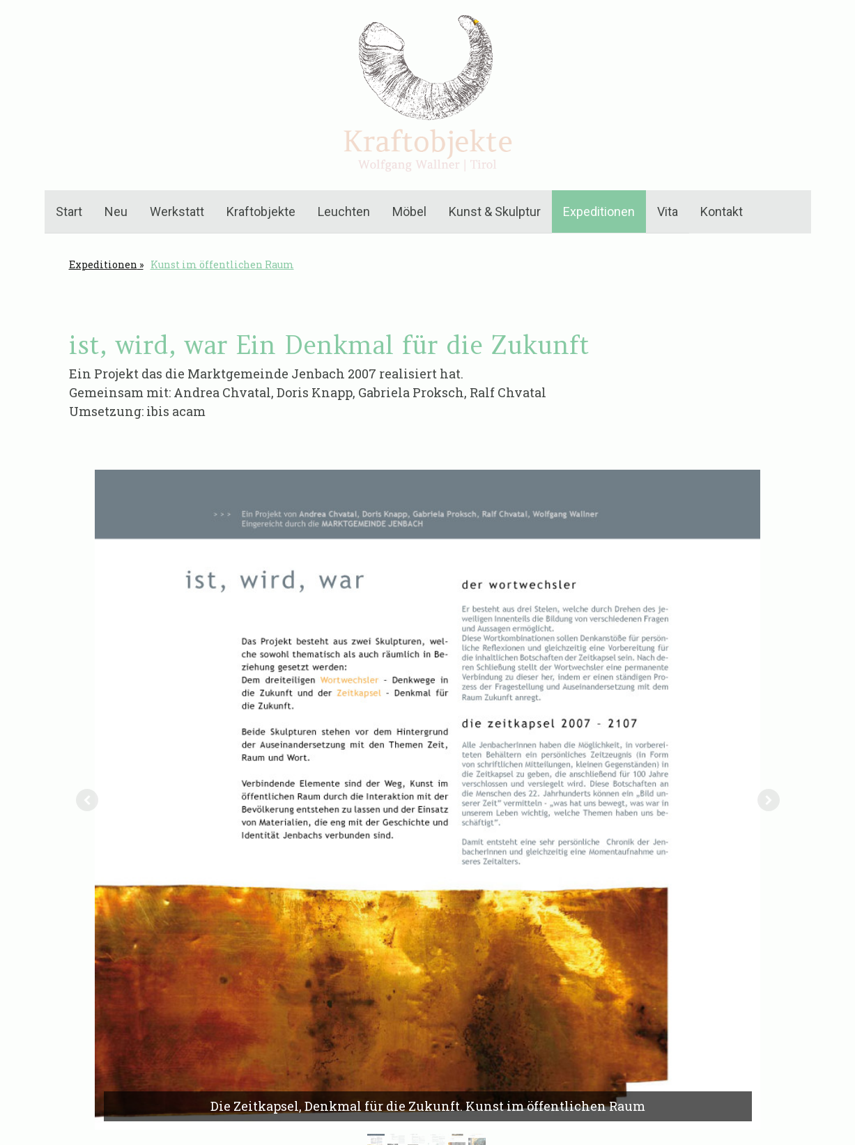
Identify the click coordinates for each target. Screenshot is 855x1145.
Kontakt (721, 211)
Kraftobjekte (260, 211)
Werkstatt (177, 211)
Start (69, 211)
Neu (116, 211)
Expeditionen (599, 211)
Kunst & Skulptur (495, 211)
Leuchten (344, 211)
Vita (667, 211)
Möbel (409, 211)
